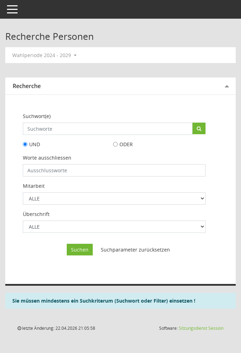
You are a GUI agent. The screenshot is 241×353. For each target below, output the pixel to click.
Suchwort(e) (37, 116)
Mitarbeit (34, 185)
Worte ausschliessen (47, 157)
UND (34, 144)
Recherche (27, 86)
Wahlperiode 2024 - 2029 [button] (44, 55)
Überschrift (36, 214)
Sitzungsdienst (201, 328)
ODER (126, 144)
